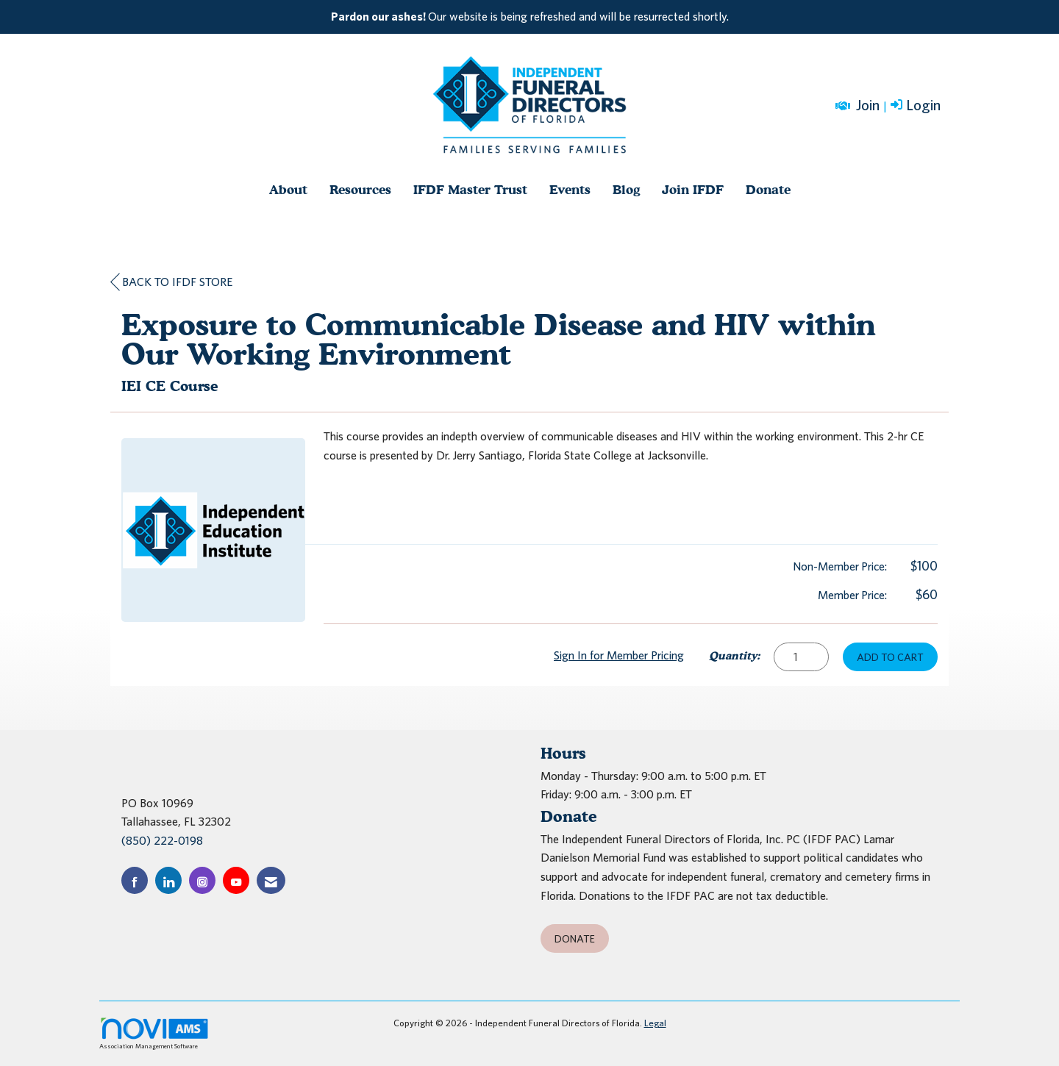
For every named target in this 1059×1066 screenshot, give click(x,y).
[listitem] (529, 16)
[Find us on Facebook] (134, 880)
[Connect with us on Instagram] (202, 880)
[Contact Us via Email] (271, 880)
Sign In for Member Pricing (619, 655)
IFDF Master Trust (470, 189)
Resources (360, 189)
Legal (655, 1023)
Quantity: (734, 655)
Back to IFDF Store (171, 282)
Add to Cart (890, 657)
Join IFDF (693, 189)
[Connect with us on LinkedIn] (168, 880)
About (288, 189)
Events (570, 189)
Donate (768, 189)
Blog (626, 189)
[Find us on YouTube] (236, 880)
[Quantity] (801, 657)
